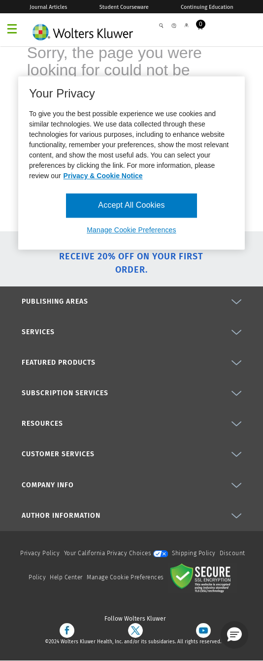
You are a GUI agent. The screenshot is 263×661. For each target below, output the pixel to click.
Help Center (67, 577)
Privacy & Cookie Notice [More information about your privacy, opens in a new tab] (103, 176)
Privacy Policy (40, 553)
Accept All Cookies (131, 205)
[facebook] (67, 630)
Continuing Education (207, 7)
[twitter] (135, 630)
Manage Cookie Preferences (125, 577)
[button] (234, 635)
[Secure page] (202, 577)
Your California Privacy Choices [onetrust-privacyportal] (116, 553)
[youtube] (203, 630)
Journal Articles (48, 7)
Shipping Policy (194, 553)
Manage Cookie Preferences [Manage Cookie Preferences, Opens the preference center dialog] (131, 230)
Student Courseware (124, 7)
